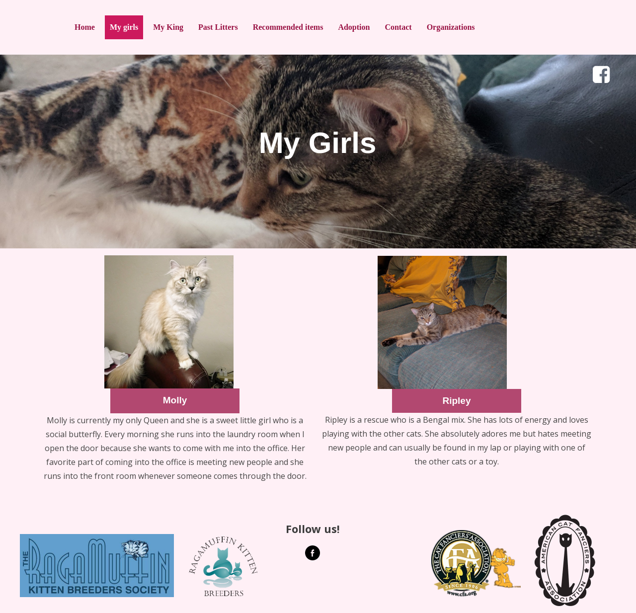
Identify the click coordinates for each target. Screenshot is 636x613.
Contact (398, 27)
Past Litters (218, 27)
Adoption (354, 27)
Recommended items (288, 27)
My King (168, 27)
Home (85, 27)
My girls (124, 27)
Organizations (451, 27)
